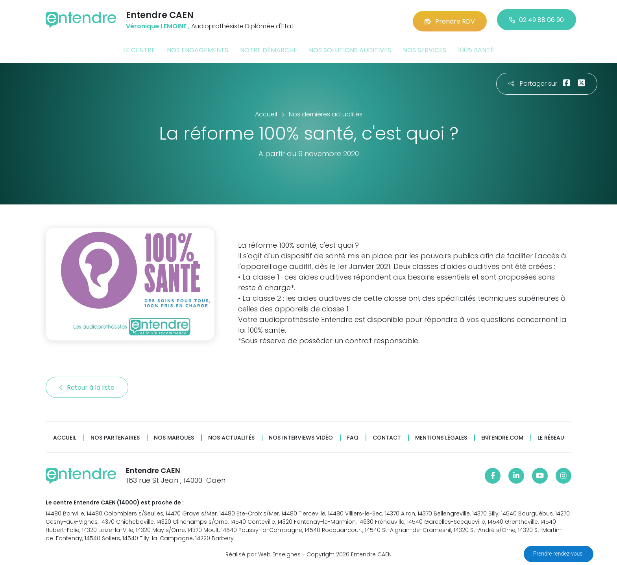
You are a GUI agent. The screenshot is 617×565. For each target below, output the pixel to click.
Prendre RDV (450, 19)
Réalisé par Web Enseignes (263, 553)
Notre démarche (268, 48)
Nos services (424, 48)
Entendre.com (502, 436)
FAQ (352, 436)
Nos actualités (231, 436)
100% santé (476, 48)
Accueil (64, 436)
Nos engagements (197, 48)
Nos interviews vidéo (301, 436)
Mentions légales (441, 436)
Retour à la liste (87, 385)
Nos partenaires (115, 436)
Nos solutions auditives (350, 48)
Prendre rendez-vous (558, 553)
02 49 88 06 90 (536, 19)
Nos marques (174, 436)
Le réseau (551, 436)
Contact (387, 436)
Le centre (139, 48)
